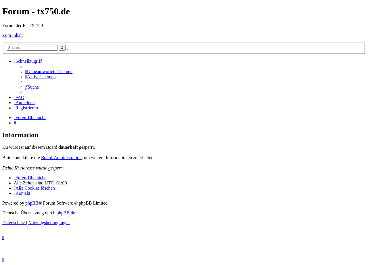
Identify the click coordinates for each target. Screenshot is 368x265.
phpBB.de (66, 212)
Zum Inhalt (12, 35)
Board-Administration (61, 157)
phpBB (31, 203)
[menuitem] (48, 71)
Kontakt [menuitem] (22, 193)
